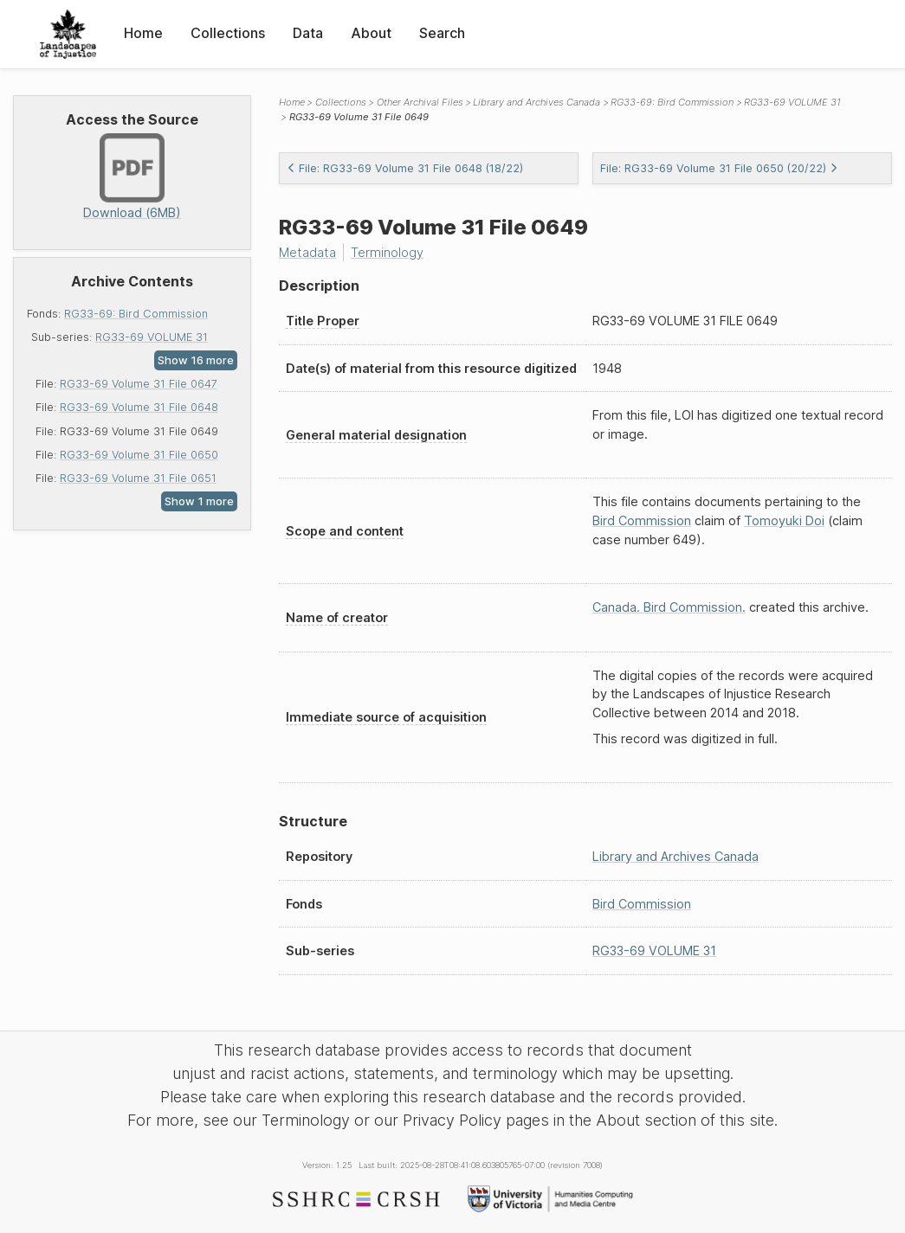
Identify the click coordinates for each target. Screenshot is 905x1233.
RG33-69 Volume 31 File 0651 (138, 478)
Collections (228, 33)
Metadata (307, 252)
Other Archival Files (420, 102)
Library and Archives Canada (536, 102)
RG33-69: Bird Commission (136, 313)
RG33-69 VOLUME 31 (151, 337)
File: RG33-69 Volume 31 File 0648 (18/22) (405, 168)
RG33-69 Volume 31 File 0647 (138, 383)
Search (442, 33)
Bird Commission (641, 520)
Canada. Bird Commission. (669, 607)
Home (143, 33)
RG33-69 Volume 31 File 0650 (139, 454)
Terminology (387, 252)
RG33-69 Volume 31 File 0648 (139, 407)
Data (308, 33)
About (371, 33)
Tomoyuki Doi (784, 520)
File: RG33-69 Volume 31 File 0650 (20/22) (719, 168)
